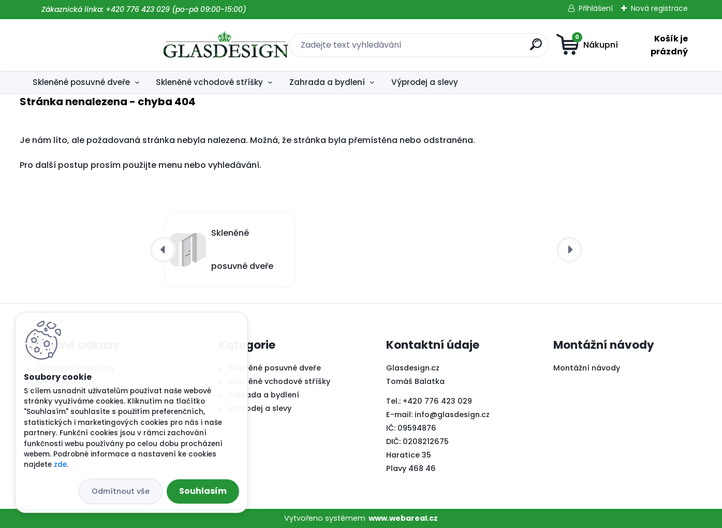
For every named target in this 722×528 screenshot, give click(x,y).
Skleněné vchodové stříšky (209, 82)
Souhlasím (203, 491)
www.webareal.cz (403, 518)
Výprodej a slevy (424, 82)
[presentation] (163, 250)
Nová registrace (659, 8)
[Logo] (89, 45)
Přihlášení (596, 8)
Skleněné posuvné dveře (81, 82)
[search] (463, 48)
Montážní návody (586, 368)
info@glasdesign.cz (452, 414)
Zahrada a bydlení (327, 82)
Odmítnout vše (121, 491)
